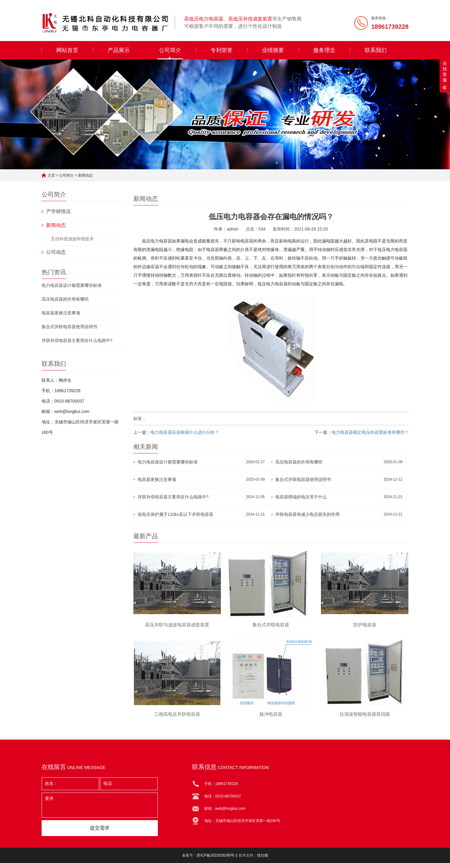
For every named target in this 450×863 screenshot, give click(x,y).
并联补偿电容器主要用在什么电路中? (77, 340)
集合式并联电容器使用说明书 (69, 326)
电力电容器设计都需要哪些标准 (72, 285)
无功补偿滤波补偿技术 (72, 238)
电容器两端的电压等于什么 (301, 496)
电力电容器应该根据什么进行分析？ (185, 432)
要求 (100, 805)
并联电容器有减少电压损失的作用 (307, 514)
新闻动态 (85, 175)
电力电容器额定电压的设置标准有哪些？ (370, 432)
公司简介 (170, 50)
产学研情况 (58, 211)
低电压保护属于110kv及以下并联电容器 (175, 514)
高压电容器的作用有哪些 (65, 299)
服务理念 (324, 50)
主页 (51, 175)
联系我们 (376, 50)
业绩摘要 (273, 50)
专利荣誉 (221, 50)
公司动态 (56, 252)
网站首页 (67, 50)
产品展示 (119, 50)
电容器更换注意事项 (61, 312)
